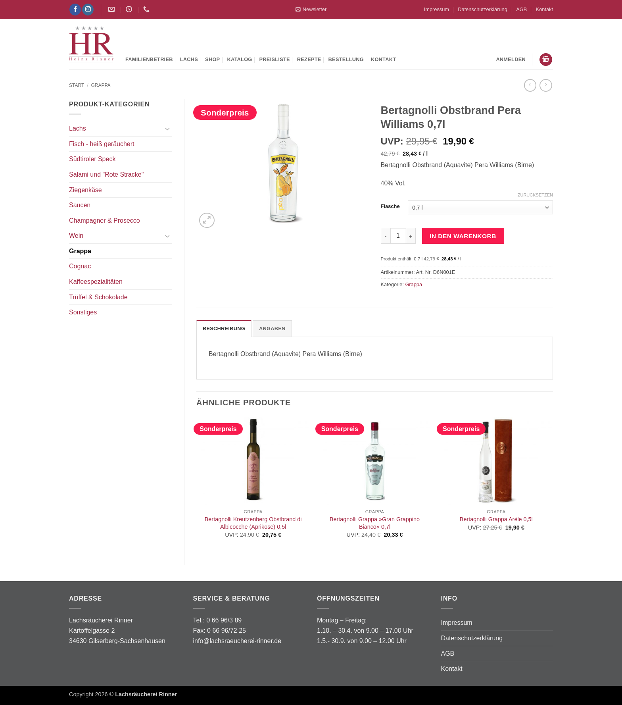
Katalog (239, 59)
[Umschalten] (167, 128)
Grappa (100, 85)
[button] (311, 9)
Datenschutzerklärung (482, 9)
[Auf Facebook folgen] (75, 9)
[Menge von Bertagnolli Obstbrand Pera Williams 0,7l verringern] (385, 236)
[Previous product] (545, 85)
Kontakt (544, 9)
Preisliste (274, 59)
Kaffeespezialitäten (96, 281)
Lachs (189, 59)
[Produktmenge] (398, 236)
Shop (212, 59)
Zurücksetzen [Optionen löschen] (535, 195)
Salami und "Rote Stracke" (106, 174)
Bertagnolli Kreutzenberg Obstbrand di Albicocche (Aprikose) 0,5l (253, 523)
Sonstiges (83, 312)
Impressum (436, 9)
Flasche (390, 206)
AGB (521, 9)
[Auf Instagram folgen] (88, 9)
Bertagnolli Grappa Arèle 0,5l (496, 519)
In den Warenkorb (463, 236)
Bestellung (346, 59)
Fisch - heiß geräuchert (101, 144)
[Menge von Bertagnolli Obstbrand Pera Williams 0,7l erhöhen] (411, 236)
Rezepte (309, 59)
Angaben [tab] (272, 328)
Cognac (80, 266)
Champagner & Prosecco (104, 220)
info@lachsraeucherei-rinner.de (237, 641)
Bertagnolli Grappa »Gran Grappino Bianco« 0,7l (375, 523)
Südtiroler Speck (92, 159)
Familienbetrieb (149, 59)
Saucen (79, 205)
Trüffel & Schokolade (98, 297)
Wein (76, 235)
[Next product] (530, 85)
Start (76, 85)
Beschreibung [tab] (224, 328)
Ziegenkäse (85, 190)
